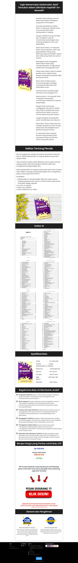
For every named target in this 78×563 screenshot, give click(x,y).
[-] (21, 545)
